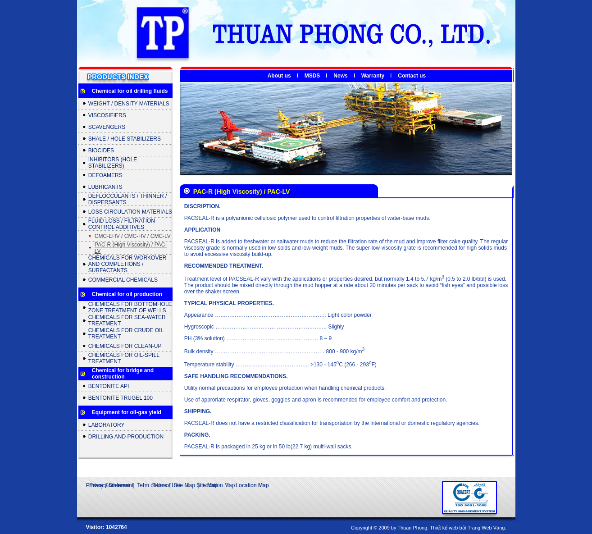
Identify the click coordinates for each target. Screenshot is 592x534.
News (340, 76)
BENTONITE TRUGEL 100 (120, 398)
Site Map (184, 485)
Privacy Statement (108, 485)
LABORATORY (106, 425)
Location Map (218, 485)
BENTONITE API (108, 386)
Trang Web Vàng (486, 527)
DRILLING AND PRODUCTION (126, 437)
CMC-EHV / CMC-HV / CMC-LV (133, 236)
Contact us (412, 76)
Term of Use (151, 485)
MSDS (312, 76)
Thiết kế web (444, 527)
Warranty (373, 76)
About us (279, 76)
